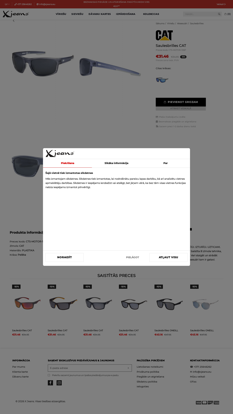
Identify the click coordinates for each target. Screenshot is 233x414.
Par (165, 163)
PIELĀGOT (132, 257)
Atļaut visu (168, 257)
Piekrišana (67, 163)
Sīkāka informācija (116, 163)
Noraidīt (64, 257)
